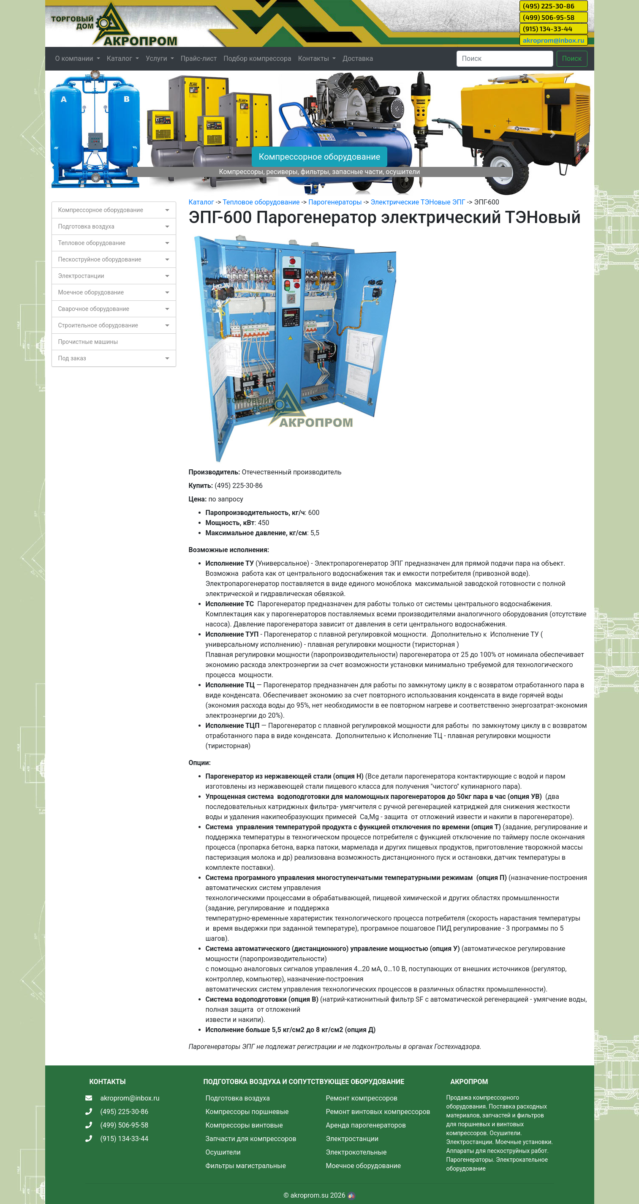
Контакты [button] (314, 58)
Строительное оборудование (98, 325)
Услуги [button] (157, 58)
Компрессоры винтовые (244, 1125)
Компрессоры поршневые (247, 1112)
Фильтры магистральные (246, 1166)
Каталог (201, 202)
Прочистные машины (88, 341)
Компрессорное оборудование (320, 157)
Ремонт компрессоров (362, 1098)
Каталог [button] (120, 58)
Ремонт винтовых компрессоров (378, 1112)
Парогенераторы (335, 202)
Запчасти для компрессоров (251, 1139)
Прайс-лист (199, 58)
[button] (86, 134)
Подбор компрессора (257, 58)
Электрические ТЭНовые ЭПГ (417, 202)
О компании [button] (75, 58)
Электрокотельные (356, 1152)
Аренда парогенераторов (366, 1125)
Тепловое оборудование (92, 243)
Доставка (358, 58)
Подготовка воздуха (86, 226)
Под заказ (72, 358)
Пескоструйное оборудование (99, 259)
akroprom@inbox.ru (553, 40)
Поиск (572, 58)
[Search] (505, 59)
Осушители (223, 1152)
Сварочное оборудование (94, 308)
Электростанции (81, 275)
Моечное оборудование (91, 292)
